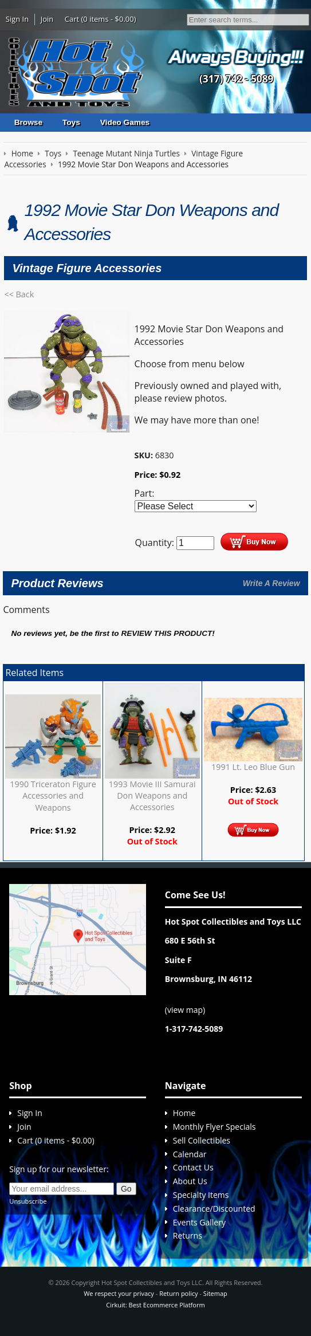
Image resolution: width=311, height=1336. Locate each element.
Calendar (190, 1154)
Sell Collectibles (201, 1140)
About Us (190, 1181)
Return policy (178, 1293)
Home (184, 1112)
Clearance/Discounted (214, 1208)
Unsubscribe (27, 1201)
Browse (28, 122)
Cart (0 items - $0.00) (100, 19)
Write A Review (271, 583)
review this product (166, 633)
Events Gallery (199, 1222)
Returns (187, 1235)
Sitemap (215, 1293)
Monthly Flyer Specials (214, 1126)
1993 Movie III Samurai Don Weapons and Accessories (152, 795)
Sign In (17, 19)
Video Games (124, 122)
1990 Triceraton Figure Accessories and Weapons (53, 795)
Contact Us (193, 1167)
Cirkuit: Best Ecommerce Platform (155, 1304)
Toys (71, 122)
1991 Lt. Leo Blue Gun (253, 766)
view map (185, 1009)
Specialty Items (201, 1194)
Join (47, 19)
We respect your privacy (119, 1293)
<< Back (19, 294)
